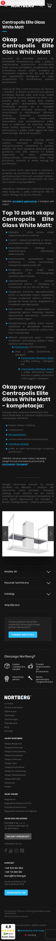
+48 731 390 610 (13, 872)
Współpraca (11, 605)
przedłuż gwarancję (25, 201)
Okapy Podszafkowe (15, 751)
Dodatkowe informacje (31, 930)
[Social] (5, 850)
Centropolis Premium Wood (37, 368)
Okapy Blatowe (12, 778)
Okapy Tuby (10, 763)
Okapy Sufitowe (12, 759)
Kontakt (8, 731)
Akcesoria (9, 782)
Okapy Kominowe (13, 747)
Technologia (11, 719)
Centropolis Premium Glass (37, 357)
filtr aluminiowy (17, 434)
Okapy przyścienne (14, 767)
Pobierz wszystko (22, 634)
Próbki (7, 786)
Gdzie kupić (10, 711)
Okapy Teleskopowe (15, 775)
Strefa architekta (13, 707)
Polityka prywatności (15, 807)
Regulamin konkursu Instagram (20, 811)
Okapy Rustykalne (13, 755)
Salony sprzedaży (18, 836)
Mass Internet (21, 916)
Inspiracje (9, 715)
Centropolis (22, 346)
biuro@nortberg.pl (15, 876)
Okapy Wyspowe (13, 743)
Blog (6, 727)
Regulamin (10, 799)
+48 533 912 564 (13, 868)
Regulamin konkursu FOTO (17, 803)
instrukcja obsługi (19, 443)
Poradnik (22, 464)
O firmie (8, 703)
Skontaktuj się (16, 892)
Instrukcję (8, 464)
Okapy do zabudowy (15, 771)
